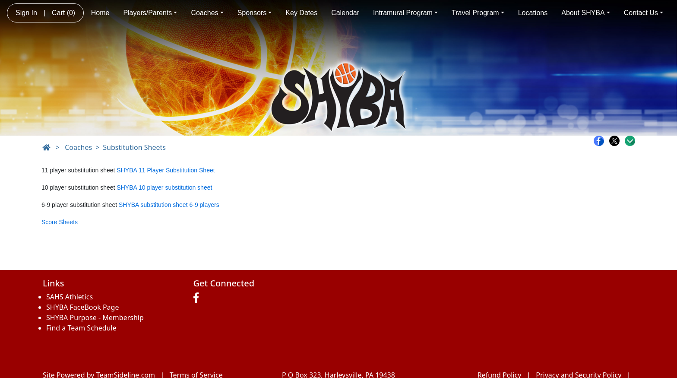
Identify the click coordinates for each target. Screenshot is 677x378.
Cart (63, 12)
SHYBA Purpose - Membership (95, 317)
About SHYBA (585, 12)
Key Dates (301, 12)
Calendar (345, 12)
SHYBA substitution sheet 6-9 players (169, 204)
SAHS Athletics (69, 297)
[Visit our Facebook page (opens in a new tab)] (198, 298)
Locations (533, 12)
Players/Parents (150, 12)
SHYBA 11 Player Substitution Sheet (166, 170)
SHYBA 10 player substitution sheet (164, 187)
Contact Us (643, 12)
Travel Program (478, 12)
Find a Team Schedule (81, 328)
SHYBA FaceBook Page (82, 307)
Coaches (207, 12)
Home (100, 12)
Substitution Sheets (134, 147)
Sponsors (254, 12)
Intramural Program (405, 12)
